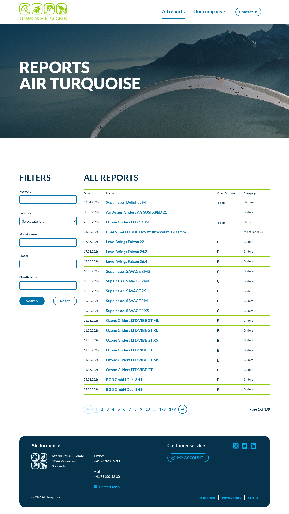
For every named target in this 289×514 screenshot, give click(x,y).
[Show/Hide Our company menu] (210, 12)
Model (23, 256)
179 (172, 409)
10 (147, 409)
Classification (28, 277)
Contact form (109, 487)
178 (162, 409)
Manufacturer (28, 234)
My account (190, 457)
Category (25, 213)
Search (32, 300)
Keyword (25, 191)
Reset (65, 300)
